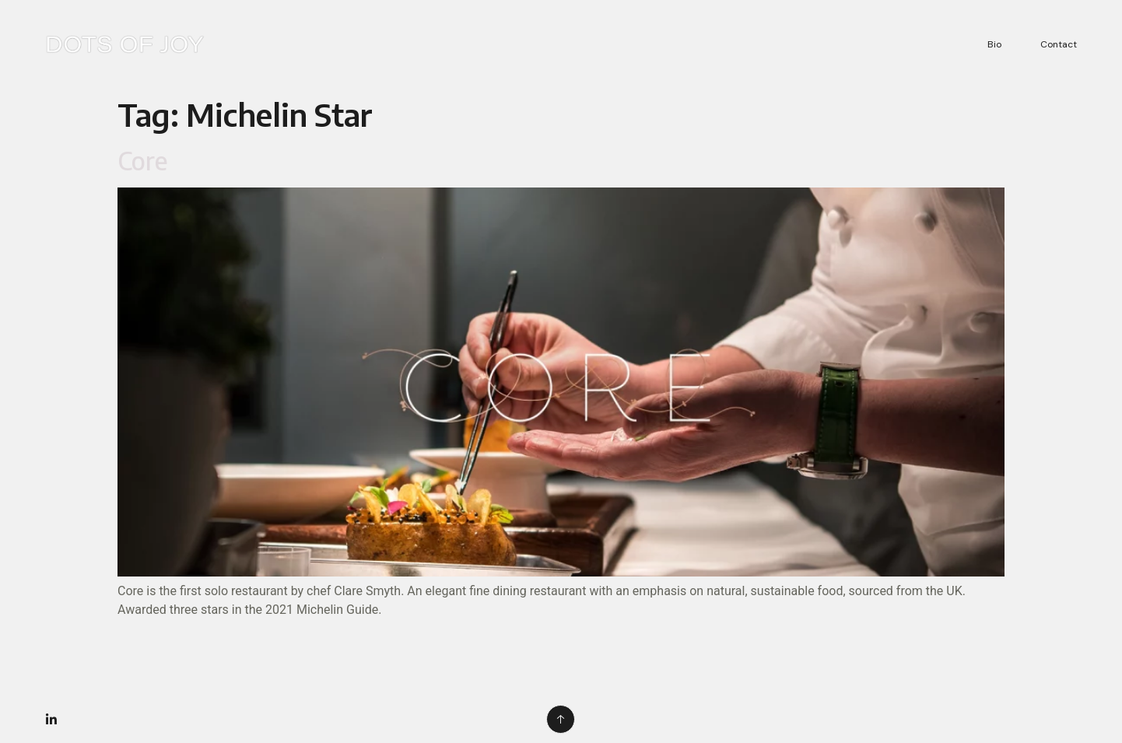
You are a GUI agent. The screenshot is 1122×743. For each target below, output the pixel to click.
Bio (994, 44)
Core (142, 160)
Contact (1058, 44)
